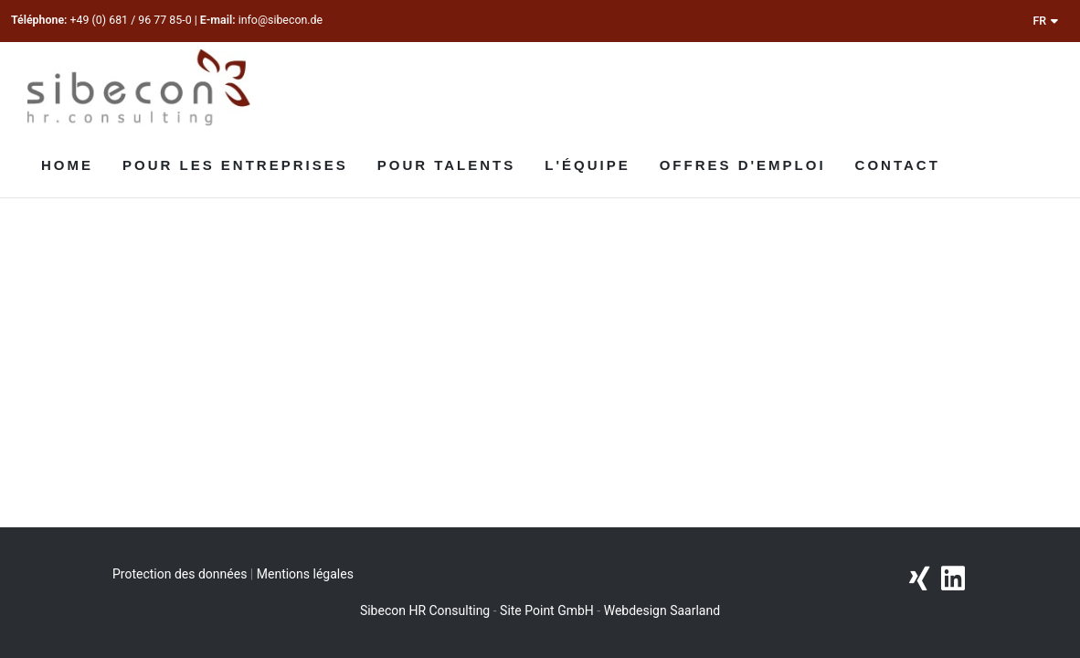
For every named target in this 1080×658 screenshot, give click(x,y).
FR (1045, 20)
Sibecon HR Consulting (425, 610)
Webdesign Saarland (662, 610)
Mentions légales (305, 574)
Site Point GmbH (547, 610)
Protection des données (179, 574)
